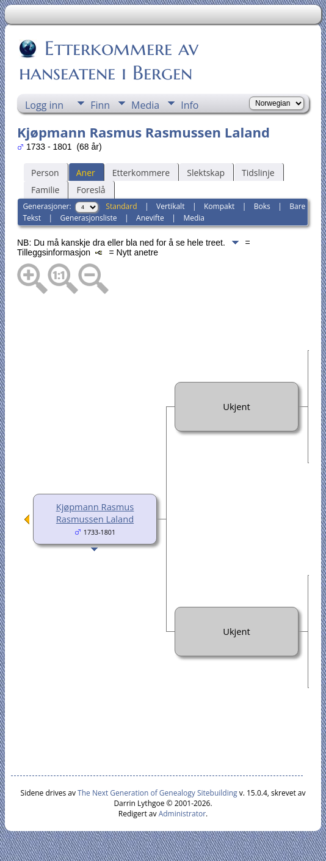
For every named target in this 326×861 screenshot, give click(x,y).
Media (145, 105)
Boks (262, 206)
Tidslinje (258, 172)
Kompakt (219, 206)
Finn (100, 105)
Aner (85, 172)
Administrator (182, 813)
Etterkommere (141, 172)
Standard (121, 206)
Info (189, 105)
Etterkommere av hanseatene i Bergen (108, 60)
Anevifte (150, 218)
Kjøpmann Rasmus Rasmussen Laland (95, 512)
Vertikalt (170, 206)
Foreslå (90, 190)
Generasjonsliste (88, 218)
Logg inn (44, 105)
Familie (45, 190)
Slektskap (206, 172)
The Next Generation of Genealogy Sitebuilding (157, 793)
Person (45, 172)
